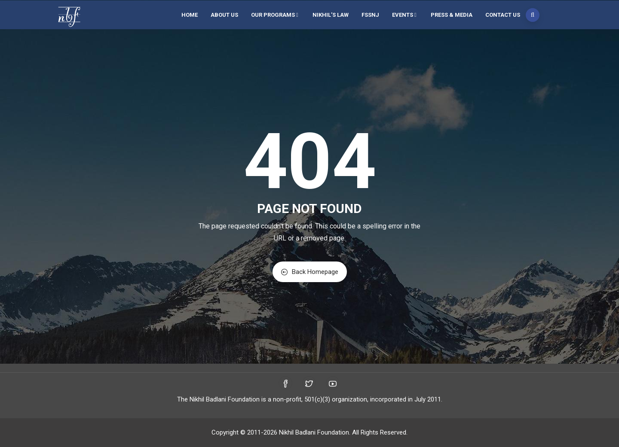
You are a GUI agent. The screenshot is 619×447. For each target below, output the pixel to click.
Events (405, 15)
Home (189, 15)
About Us (224, 15)
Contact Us (502, 15)
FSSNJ (370, 15)
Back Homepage (309, 272)
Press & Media (451, 15)
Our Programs (275, 15)
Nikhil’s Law (331, 15)
